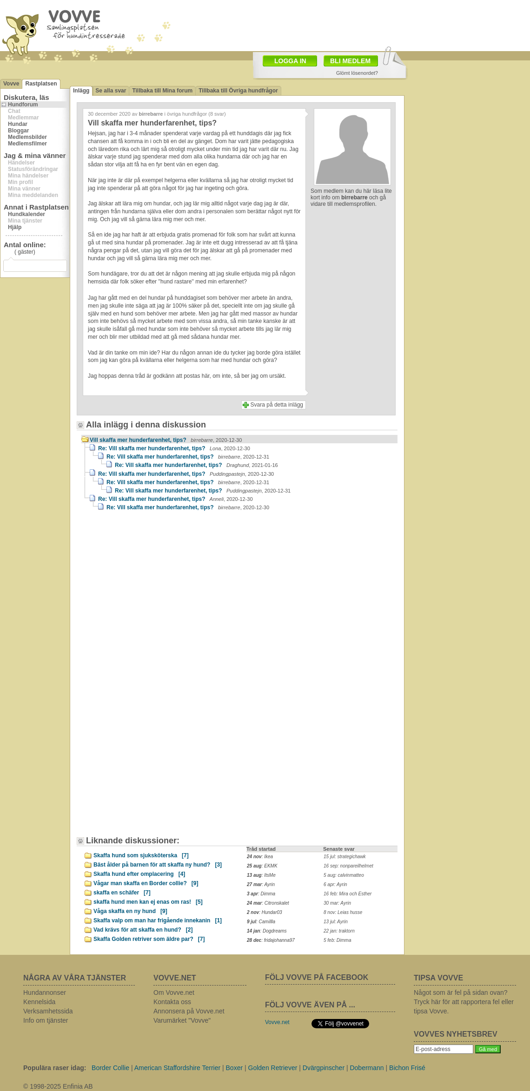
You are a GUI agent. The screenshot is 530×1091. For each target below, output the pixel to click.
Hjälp (14, 227)
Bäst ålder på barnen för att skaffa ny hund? (157, 864)
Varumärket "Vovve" (182, 1020)
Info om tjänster (45, 1020)
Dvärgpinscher (323, 1067)
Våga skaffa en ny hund (130, 911)
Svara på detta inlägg (277, 404)
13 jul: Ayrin (336, 921)
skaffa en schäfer (122, 892)
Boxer (234, 1067)
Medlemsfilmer (27, 143)
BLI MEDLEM (350, 61)
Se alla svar (110, 90)
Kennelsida (39, 1002)
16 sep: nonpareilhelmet (348, 865)
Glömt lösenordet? (357, 73)
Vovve (11, 83)
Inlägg (81, 90)
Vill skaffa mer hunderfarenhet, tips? (166, 440)
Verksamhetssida (48, 1011)
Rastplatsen (41, 83)
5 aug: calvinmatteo (344, 875)
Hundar (17, 124)
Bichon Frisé (407, 1067)
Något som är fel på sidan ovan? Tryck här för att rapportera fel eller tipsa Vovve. (464, 1002)
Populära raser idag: (54, 1067)
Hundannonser (44, 992)
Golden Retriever (273, 1067)
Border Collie (110, 1067)
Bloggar (18, 130)
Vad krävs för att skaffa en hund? (142, 930)
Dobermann (367, 1067)
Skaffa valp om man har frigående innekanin (157, 920)
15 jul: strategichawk (345, 856)
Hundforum (23, 104)
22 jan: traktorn (339, 930)
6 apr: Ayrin (335, 884)
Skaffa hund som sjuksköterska (141, 855)
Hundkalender (26, 214)
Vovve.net (277, 1022)
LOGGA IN (290, 61)
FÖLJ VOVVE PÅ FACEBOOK (316, 977)
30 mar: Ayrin (337, 903)
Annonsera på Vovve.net (189, 1011)
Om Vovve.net (173, 992)
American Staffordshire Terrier (177, 1067)
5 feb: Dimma (337, 940)
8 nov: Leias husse (343, 912)
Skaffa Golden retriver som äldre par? (149, 939)
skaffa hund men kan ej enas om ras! (148, 902)
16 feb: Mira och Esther (347, 893)
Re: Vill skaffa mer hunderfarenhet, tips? (174, 448)
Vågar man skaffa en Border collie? (145, 883)
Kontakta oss (172, 1002)
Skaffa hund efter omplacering (139, 874)
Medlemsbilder (27, 137)
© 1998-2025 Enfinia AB (58, 1086)
